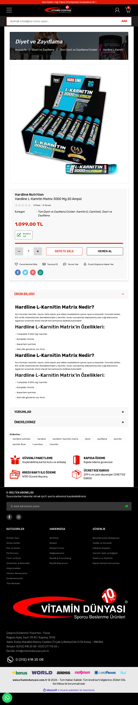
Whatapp (7, 697)
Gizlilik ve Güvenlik (102, 543)
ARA (124, 21)
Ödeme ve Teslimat (102, 558)
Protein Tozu (12, 538)
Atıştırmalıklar (13, 568)
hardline (41, 439)
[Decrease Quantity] (19, 251)
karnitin (118, 439)
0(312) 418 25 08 (26, 646)
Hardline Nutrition (29, 195)
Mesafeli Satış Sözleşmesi (106, 538)
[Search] (69, 21)
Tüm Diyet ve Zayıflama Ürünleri (56, 211)
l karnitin (54, 444)
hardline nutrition (22, 439)
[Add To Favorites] (26, 264)
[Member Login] (117, 10)
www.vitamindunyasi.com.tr (30, 680)
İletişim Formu (57, 548)
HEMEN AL (105, 251)
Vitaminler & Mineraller (18, 563)
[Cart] (128, 10)
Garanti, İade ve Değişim (105, 553)
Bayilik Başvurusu (59, 563)
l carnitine (38, 444)
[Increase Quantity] (38, 251)
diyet (87, 439)
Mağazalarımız (57, 553)
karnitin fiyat (19, 444)
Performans (12, 553)
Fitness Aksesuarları (17, 573)
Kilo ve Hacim (13, 548)
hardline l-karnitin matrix (65, 439)
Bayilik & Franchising (60, 558)
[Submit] (126, 506)
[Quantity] (28, 251)
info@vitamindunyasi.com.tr (32, 651)
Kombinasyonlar (14, 578)
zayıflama (102, 439)
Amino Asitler (13, 543)
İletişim (53, 543)
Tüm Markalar (13, 583)
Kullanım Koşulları (102, 548)
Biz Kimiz (54, 538)
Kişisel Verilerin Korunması (106, 563)
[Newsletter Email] (69, 506)
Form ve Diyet (13, 558)
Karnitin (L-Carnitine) (89, 211)
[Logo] (58, 10)
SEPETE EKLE (64, 251)
